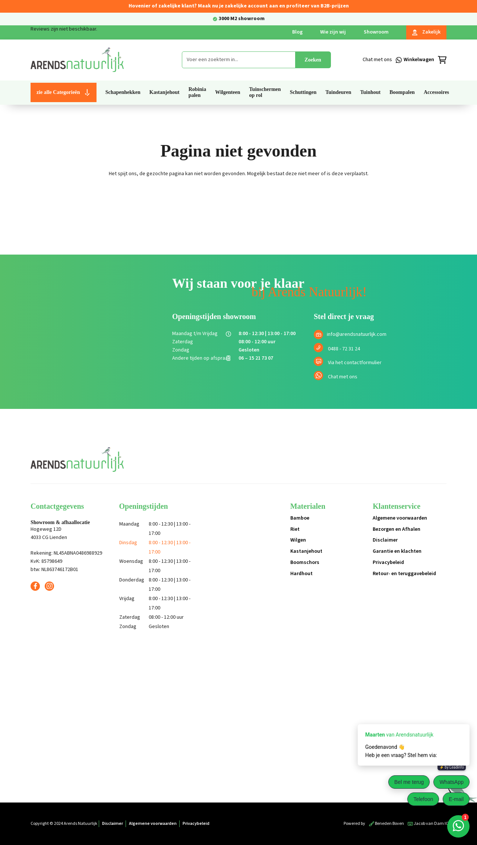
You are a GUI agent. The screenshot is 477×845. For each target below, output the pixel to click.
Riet (295, 529)
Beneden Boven (386, 823)
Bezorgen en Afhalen (396, 529)
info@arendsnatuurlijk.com (356, 334)
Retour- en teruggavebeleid (404, 573)
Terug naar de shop (238, 200)
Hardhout (301, 573)
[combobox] (239, 59)
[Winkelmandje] (425, 60)
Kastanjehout (306, 551)
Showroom (376, 32)
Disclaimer (385, 540)
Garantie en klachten (397, 551)
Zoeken (312, 60)
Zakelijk (426, 32)
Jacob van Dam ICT (429, 823)
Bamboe (299, 518)
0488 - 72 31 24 (344, 349)
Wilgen (298, 540)
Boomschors (304, 562)
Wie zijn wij (333, 32)
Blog (297, 32)
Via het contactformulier (355, 362)
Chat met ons (342, 377)
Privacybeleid (388, 562)
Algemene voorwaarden (400, 518)
